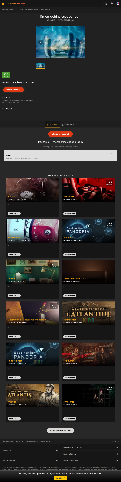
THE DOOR (76, 281)
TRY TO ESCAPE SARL (66, 20)
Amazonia (68, 402)
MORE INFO (12, 89)
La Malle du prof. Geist (74, 279)
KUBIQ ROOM (21, 199)
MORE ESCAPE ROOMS (60, 430)
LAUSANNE (51, 20)
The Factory (14, 237)
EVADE (75, 199)
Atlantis (12, 402)
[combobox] (112, 3)
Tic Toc (11, 196)
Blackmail (68, 196)
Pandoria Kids (15, 361)
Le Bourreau (69, 361)
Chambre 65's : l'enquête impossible (27, 320)
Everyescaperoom (8, 10)
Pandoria (68, 237)
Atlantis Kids (69, 320)
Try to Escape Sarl (31, 10)
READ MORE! (70, 214)
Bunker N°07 (14, 279)
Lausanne (19, 10)
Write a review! (60, 134)
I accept (60, 478)
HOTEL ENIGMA (22, 322)
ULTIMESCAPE (77, 240)
